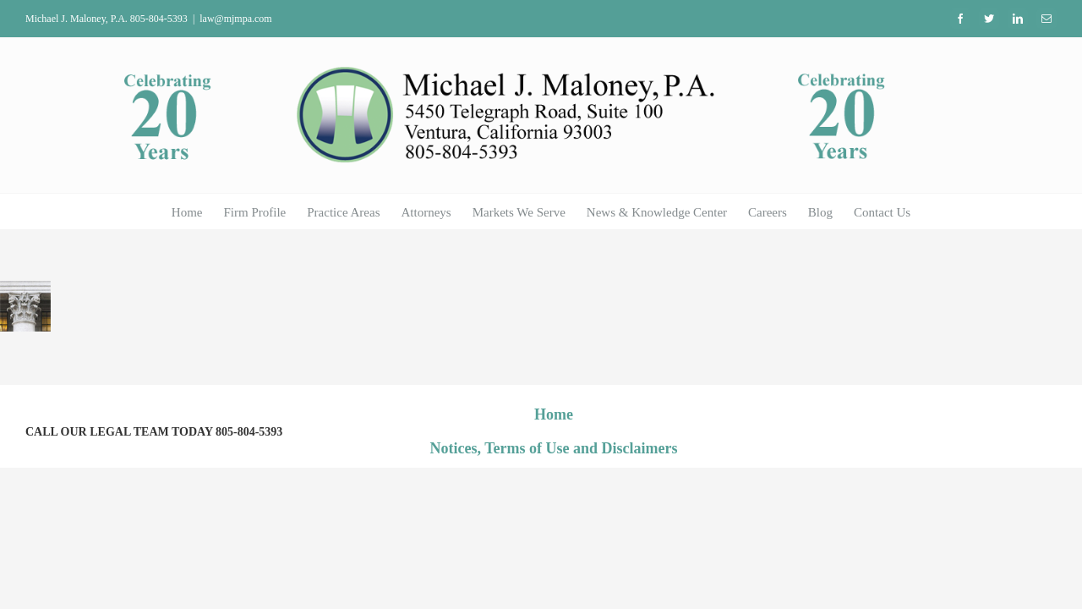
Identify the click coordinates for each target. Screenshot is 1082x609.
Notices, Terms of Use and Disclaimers (554, 448)
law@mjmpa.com (235, 19)
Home (553, 414)
